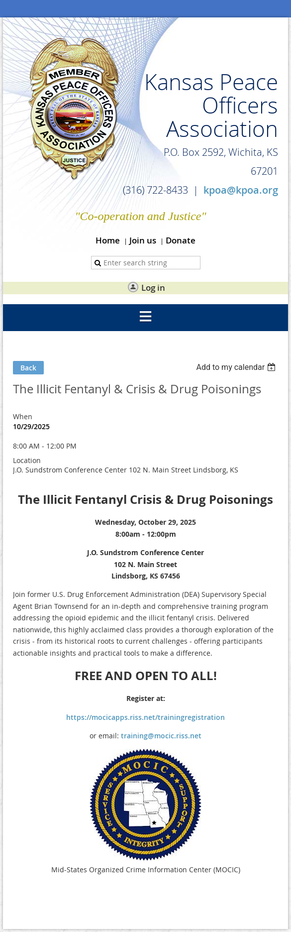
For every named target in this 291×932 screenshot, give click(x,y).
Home (108, 240)
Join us (142, 240)
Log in (153, 287)
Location (27, 460)
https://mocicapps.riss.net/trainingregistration (145, 717)
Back (28, 367)
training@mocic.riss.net (161, 735)
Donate (180, 240)
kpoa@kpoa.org (240, 190)
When (22, 416)
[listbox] (237, 367)
